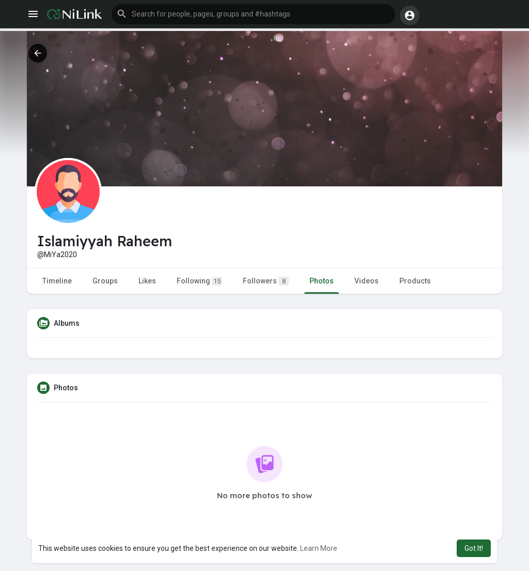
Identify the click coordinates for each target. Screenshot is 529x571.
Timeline (57, 281)
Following (199, 281)
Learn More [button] (318, 548)
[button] (253, 14)
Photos (321, 281)
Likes (147, 281)
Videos (366, 281)
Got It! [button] (473, 548)
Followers (266, 281)
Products (415, 281)
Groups (105, 281)
